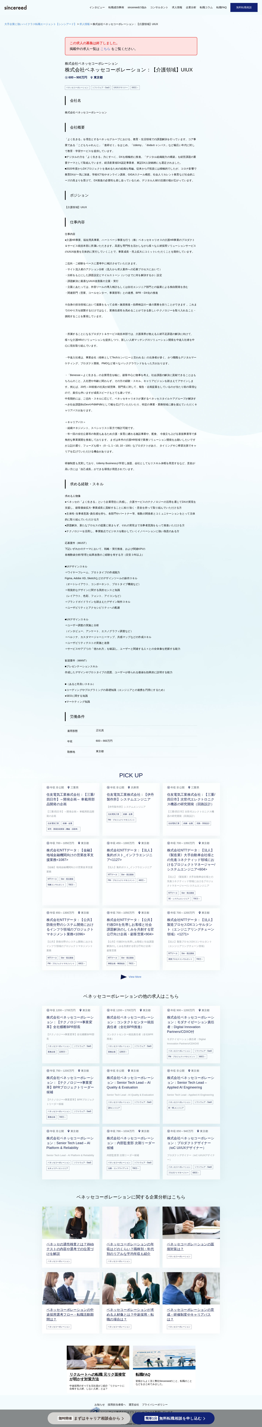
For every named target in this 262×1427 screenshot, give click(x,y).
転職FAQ (221, 7)
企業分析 (191, 7)
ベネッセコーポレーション (59, 1046)
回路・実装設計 (203, 823)
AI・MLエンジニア (176, 1108)
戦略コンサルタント (56, 885)
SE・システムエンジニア (178, 899)
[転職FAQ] (165, 1368)
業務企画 (51, 1052)
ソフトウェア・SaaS (82, 1046)
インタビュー (97, 7)
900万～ (202, 1057)
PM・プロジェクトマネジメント (121, 820)
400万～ (142, 880)
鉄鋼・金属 (67, 823)
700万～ (71, 885)
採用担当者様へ (117, 1404)
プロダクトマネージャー (178, 1173)
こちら (105, 49)
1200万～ (63, 1052)
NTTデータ (52, 879)
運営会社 (134, 1404)
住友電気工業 (53, 823)
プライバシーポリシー (155, 1404)
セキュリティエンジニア (58, 1168)
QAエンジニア (114, 1108)
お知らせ (100, 1404)
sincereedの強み (137, 7)
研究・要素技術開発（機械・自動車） (63, 829)
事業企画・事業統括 (116, 963)
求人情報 (177, 7)
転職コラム (206, 7)
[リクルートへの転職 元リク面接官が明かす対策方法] (99, 1368)
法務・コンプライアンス (118, 1168)
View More (131, 977)
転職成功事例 (116, 7)
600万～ (82, 963)
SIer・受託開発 (67, 879)
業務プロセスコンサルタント (180, 959)
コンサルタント (159, 7)
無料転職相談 (244, 7)
